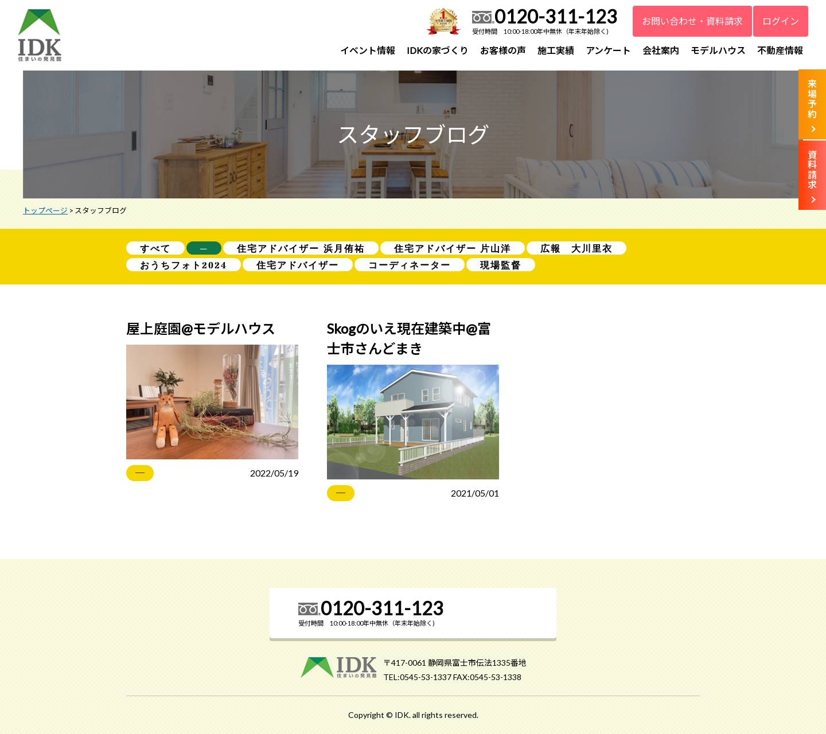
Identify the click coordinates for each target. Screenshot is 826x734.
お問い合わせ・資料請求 (692, 20)
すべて (155, 249)
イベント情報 (367, 50)
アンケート (608, 50)
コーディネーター (409, 265)
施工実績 (555, 50)
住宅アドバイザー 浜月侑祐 (301, 249)
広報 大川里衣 (576, 249)
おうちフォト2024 (183, 265)
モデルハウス (718, 50)
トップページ (45, 210)
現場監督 (500, 265)
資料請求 (812, 169)
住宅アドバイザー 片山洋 (453, 249)
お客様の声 (503, 50)
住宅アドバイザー (297, 265)
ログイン (780, 20)
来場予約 (812, 98)
